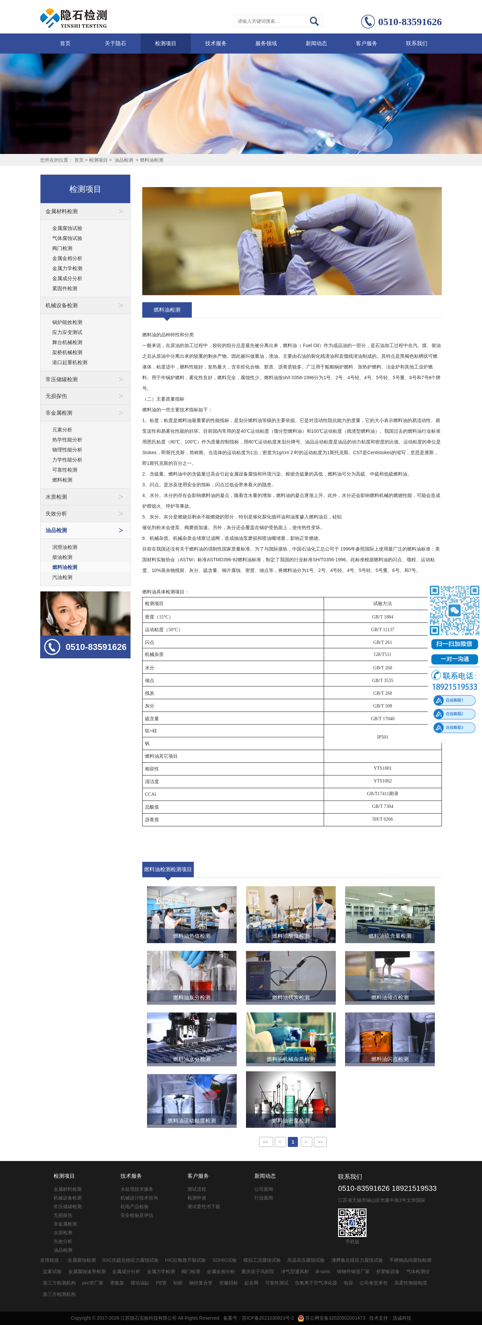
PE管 (161, 1283)
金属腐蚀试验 (67, 228)
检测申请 (196, 1197)
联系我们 (416, 43)
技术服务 (216, 43)
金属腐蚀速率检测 (87, 1271)
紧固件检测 (64, 288)
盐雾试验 (52, 1271)
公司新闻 (263, 1189)
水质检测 (63, 1232)
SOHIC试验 (225, 1260)
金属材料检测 (68, 1189)
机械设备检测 (68, 1197)
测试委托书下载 (203, 1206)
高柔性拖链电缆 (410, 1283)
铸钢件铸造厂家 (353, 1271)
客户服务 (366, 43)
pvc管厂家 (93, 1283)
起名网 (251, 1283)
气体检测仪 (418, 1271)
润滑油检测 (64, 547)
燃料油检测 (151, 160)
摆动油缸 (140, 1283)
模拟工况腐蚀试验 (262, 1260)
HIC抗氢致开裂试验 (185, 1260)
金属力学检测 (67, 268)
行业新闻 (263, 1197)
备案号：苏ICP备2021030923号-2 (258, 1318)
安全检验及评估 (136, 1215)
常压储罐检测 (68, 1206)
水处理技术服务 (136, 1189)
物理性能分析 (67, 449)
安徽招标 (228, 1283)
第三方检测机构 (59, 1283)
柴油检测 (62, 557)
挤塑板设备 (388, 1271)
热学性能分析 (67, 439)
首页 (65, 43)
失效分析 (63, 1241)
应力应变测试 (67, 332)
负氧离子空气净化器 (316, 1283)
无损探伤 (63, 1215)
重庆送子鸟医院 (257, 1271)
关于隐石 (115, 43)
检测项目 (165, 43)
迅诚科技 (402, 1318)
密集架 (117, 1283)
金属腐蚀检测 (82, 1260)
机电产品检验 (134, 1206)
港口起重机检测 (69, 362)
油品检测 (123, 160)
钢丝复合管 (201, 1283)
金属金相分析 (67, 258)
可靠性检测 (64, 470)
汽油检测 (62, 577)
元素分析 (62, 429)
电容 (348, 1283)
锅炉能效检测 (67, 322)
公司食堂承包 (373, 1283)
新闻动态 (316, 43)
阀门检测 (62, 248)
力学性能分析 (67, 460)
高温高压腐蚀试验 (306, 1260)
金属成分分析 (67, 278)
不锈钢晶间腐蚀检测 (410, 1260)
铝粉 (178, 1283)
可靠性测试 (277, 1283)
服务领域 (266, 43)
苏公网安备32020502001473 (331, 1318)
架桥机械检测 (67, 352)
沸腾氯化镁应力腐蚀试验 (357, 1260)
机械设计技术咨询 (139, 1197)
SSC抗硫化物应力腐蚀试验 (130, 1260)
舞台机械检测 (67, 342)
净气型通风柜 (295, 1271)
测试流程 (196, 1189)
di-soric (322, 1271)
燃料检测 (62, 480)
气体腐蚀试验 (67, 238)
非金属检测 (65, 1224)
